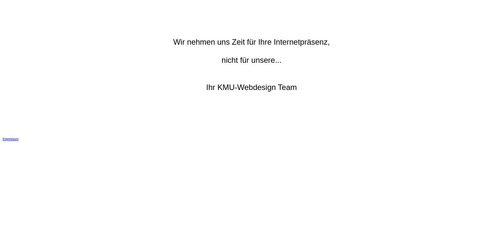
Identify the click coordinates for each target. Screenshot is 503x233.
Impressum (10, 139)
